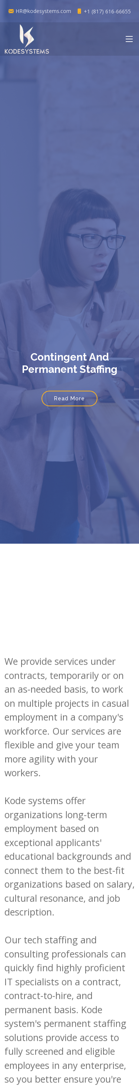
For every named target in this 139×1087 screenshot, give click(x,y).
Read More (69, 398)
